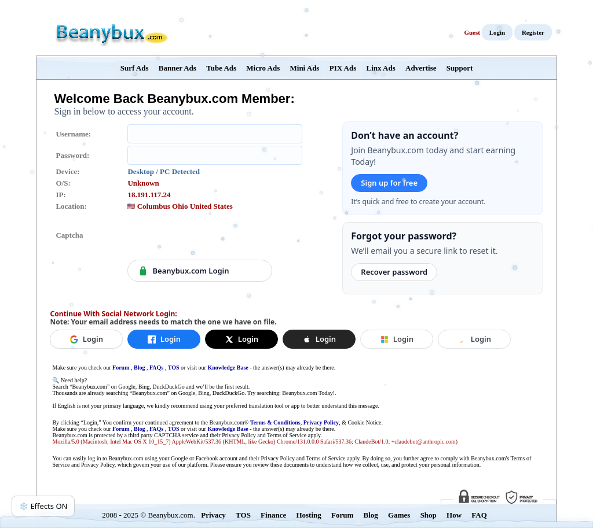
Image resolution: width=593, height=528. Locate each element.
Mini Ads (305, 68)
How (454, 515)
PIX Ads (343, 68)
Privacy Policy (321, 422)
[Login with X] (241, 339)
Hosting (308, 515)
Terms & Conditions (275, 422)
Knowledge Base (227, 367)
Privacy (213, 515)
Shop (428, 515)
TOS (174, 367)
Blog (139, 367)
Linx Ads (381, 68)
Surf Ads (134, 68)
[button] (319, 339)
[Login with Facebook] (163, 339)
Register (533, 32)
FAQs (156, 367)
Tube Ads (221, 68)
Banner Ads (177, 68)
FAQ (478, 515)
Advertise (420, 68)
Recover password (394, 272)
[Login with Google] (86, 339)
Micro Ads (263, 68)
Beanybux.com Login (183, 270)
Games (399, 515)
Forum (120, 367)
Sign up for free (389, 183)
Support (459, 68)
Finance (273, 515)
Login (497, 32)
